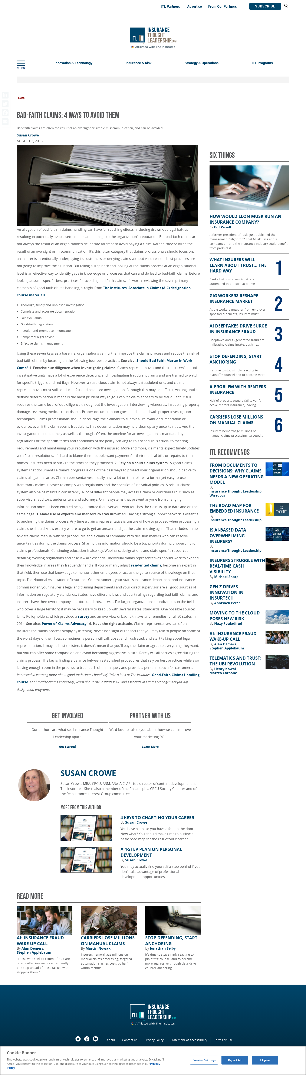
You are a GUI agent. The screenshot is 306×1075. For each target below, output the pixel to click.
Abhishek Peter (227, 603)
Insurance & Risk (139, 63)
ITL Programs (262, 63)
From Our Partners (222, 6)
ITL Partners (170, 6)
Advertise (194, 6)
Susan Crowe (28, 135)
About (111, 1040)
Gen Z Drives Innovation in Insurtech (226, 592)
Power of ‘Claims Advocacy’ (65, 623)
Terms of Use (223, 1040)
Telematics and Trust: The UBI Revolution (235, 661)
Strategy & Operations (201, 63)
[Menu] (27, 63)
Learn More (150, 747)
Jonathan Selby (163, 948)
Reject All (234, 1060)
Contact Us (130, 1040)
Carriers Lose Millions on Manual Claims (108, 940)
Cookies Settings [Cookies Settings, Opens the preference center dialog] (204, 1060)
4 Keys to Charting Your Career (157, 817)
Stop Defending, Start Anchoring (171, 940)
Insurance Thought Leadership (236, 491)
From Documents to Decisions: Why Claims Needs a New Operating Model (237, 473)
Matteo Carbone (223, 673)
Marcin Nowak (98, 948)
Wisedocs (217, 495)
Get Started (67, 747)
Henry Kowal (225, 668)
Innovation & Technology (73, 63)
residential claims (146, 565)
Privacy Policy (154, 1040)
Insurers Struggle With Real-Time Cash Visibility (237, 566)
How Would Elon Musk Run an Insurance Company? (245, 219)
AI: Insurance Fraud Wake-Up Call (40, 940)
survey (83, 616)
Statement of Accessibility (189, 1040)
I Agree (265, 1060)
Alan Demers (33, 948)
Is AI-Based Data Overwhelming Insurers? (228, 535)
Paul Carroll (222, 227)
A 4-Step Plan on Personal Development (151, 852)
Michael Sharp (226, 576)
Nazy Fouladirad (228, 623)
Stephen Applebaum (34, 952)
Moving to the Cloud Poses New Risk (235, 616)
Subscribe (265, 6)
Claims (20, 98)
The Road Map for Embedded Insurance (234, 508)
